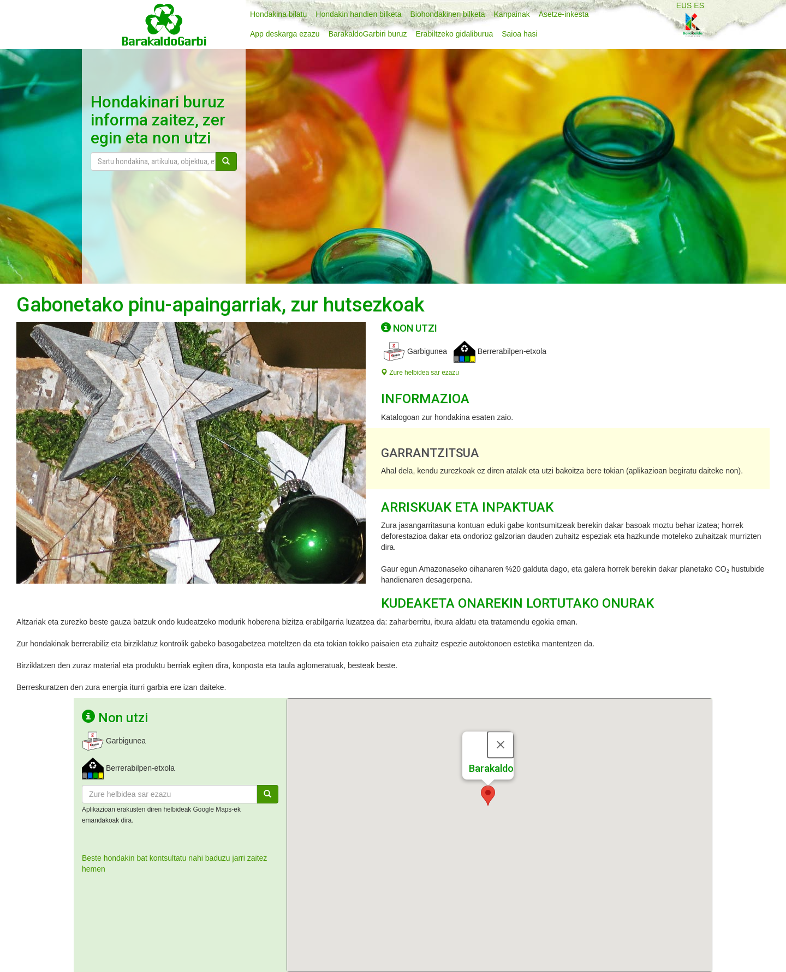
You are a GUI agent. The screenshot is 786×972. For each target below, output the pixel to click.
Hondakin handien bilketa (358, 14)
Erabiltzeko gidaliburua (454, 33)
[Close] (500, 725)
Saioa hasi (519, 33)
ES (699, 5)
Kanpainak (512, 14)
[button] (488, 776)
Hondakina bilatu (278, 14)
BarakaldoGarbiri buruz (368, 33)
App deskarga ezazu (285, 33)
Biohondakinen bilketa (447, 14)
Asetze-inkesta (564, 14)
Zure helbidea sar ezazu (420, 372)
